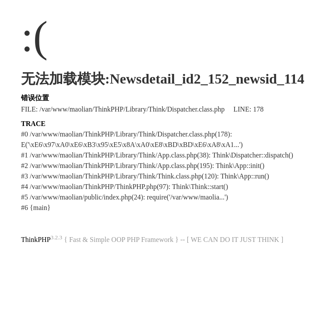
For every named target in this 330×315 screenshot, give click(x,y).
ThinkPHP (36, 239)
